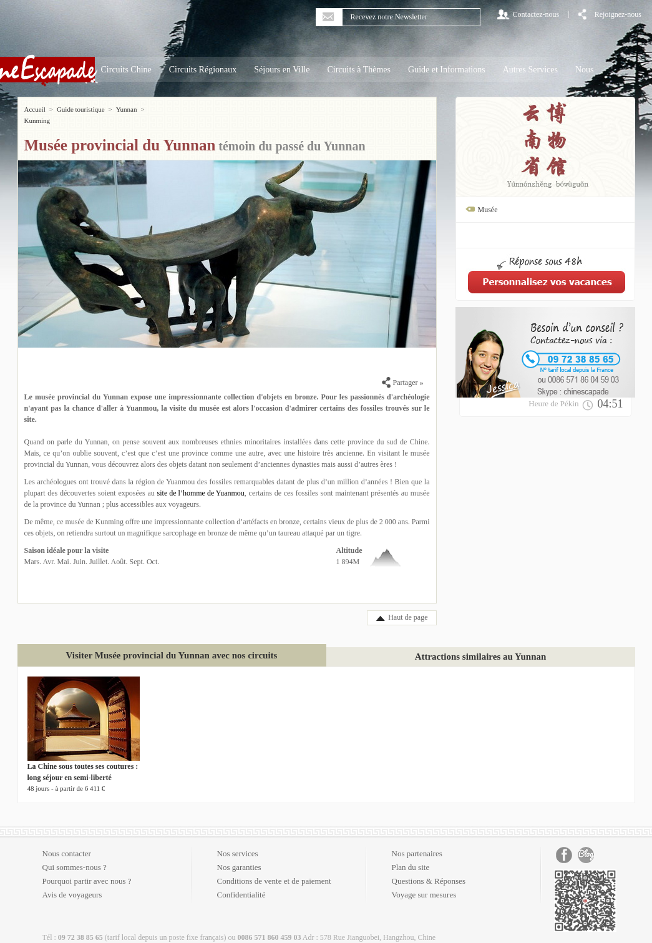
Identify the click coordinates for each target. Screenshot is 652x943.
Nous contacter (66, 842)
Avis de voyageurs (72, 883)
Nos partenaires (417, 842)
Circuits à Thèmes (359, 69)
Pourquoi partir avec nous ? (87, 869)
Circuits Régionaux (203, 69)
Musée (488, 209)
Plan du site (411, 856)
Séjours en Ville (281, 69)
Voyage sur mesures (424, 883)
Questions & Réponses (428, 869)
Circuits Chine (126, 69)
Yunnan (126, 109)
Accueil (35, 109)
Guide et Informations (446, 69)
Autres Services (530, 69)
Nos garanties (239, 856)
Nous (584, 69)
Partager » (403, 371)
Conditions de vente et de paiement (274, 869)
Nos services (237, 842)
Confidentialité (241, 883)
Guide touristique (81, 109)
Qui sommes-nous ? (74, 856)
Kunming (161, 109)
